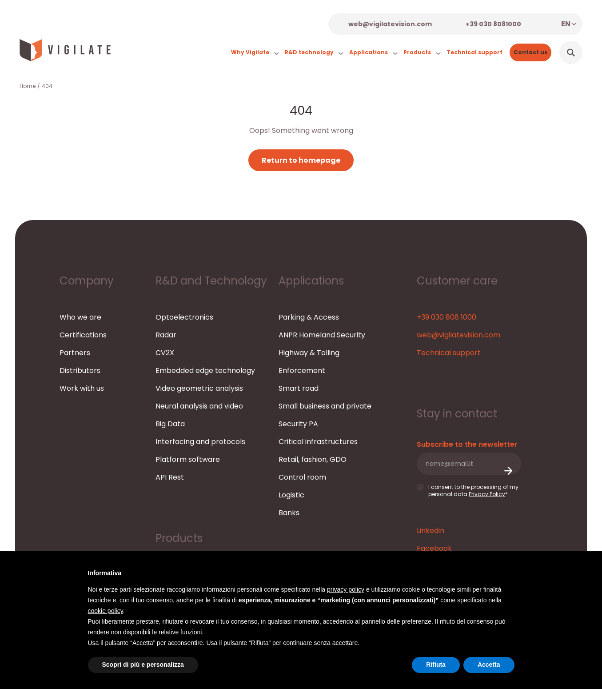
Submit (507, 471)
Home (28, 86)
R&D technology (313, 52)
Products (421, 52)
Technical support (474, 52)
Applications (372, 52)
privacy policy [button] (345, 589)
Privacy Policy (487, 494)
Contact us (530, 52)
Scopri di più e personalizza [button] (143, 664)
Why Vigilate (254, 52)
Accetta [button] (489, 664)
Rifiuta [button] (436, 664)
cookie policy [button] (105, 610)
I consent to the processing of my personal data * (467, 490)
